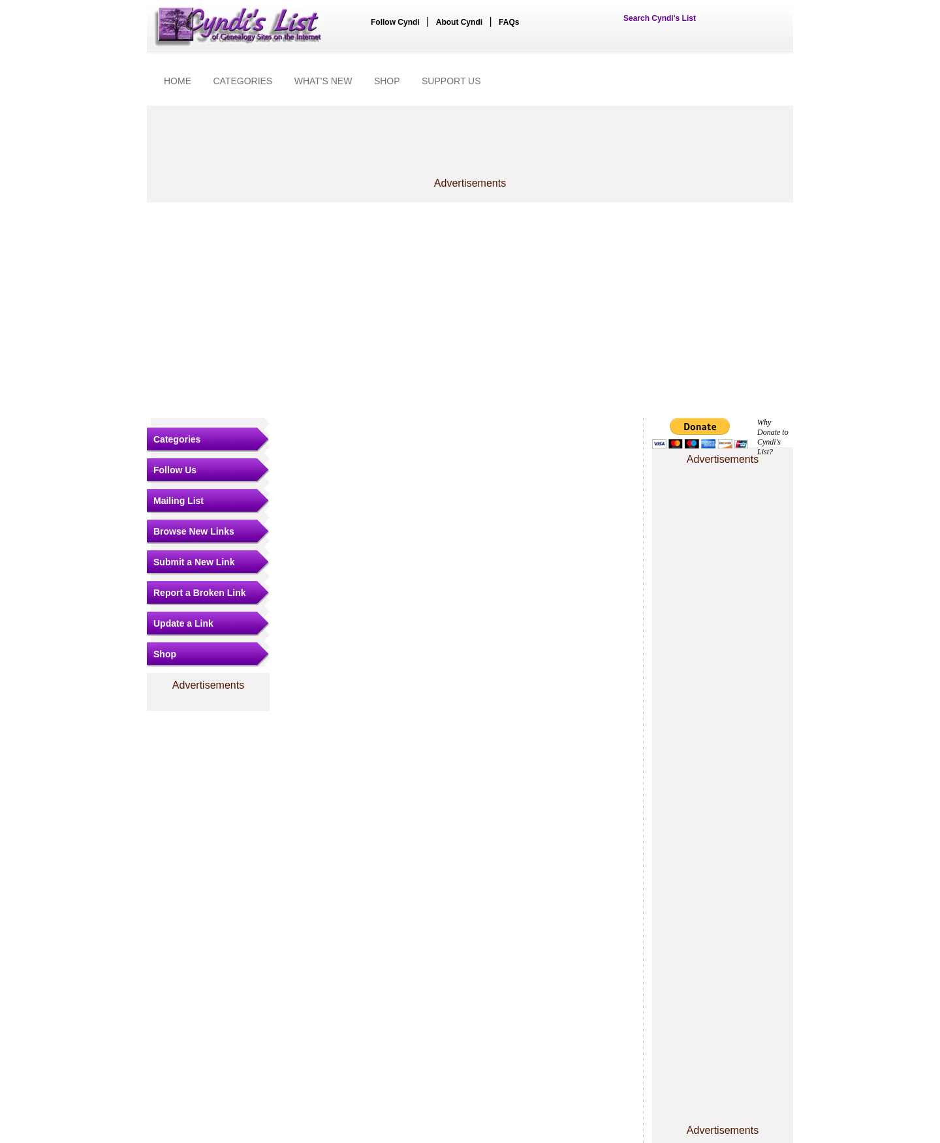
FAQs (509, 22)
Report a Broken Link (199, 592)
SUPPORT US (451, 81)
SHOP (387, 81)
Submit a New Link (193, 562)
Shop (164, 654)
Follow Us (174, 470)
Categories (176, 439)
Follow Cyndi (395, 22)
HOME (177, 81)
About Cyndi (459, 22)
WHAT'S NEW (323, 81)
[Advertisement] (470, 310)
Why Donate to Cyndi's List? (773, 437)
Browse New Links (193, 531)
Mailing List (178, 500)
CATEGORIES (242, 81)
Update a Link (183, 623)
